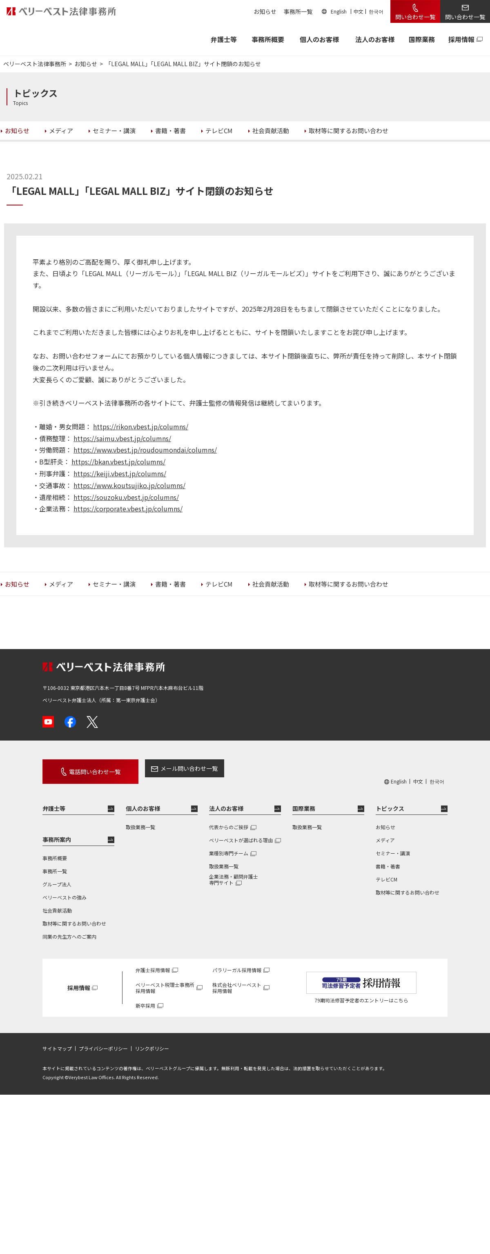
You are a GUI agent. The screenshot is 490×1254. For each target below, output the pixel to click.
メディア (385, 833)
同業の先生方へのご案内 (69, 929)
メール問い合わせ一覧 (172, 768)
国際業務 (422, 39)
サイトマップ (57, 1042)
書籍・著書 (388, 859)
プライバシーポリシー (103, 1042)
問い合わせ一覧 (415, 17)
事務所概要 (268, 39)
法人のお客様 (374, 39)
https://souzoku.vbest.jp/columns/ (126, 497)
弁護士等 (53, 802)
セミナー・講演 (393, 846)
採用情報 (461, 39)
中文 (358, 11)
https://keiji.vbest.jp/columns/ (120, 473)
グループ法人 (56, 877)
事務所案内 (56, 833)
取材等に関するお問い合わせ (74, 916)
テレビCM (386, 872)
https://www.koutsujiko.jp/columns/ (129, 485)
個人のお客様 (319, 39)
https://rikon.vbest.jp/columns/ (140, 426)
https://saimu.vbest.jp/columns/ (122, 438)
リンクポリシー (152, 1042)
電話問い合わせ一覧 (86, 768)
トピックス (390, 802)
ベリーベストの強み (64, 890)
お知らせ (265, 11)
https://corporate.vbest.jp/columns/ (128, 508)
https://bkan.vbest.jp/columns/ (118, 461)
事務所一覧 (298, 11)
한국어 (376, 11)
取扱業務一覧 (140, 820)
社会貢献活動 (57, 903)
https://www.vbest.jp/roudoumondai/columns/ (145, 450)
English (339, 11)
